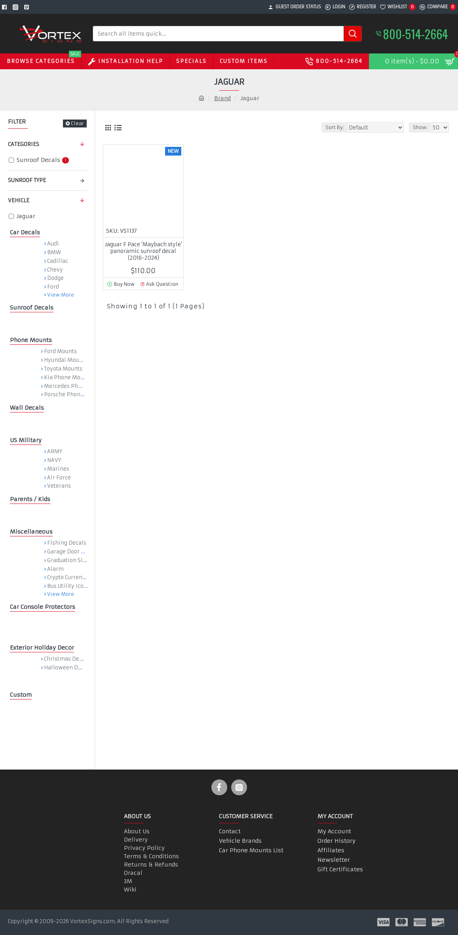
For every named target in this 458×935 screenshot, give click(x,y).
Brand (222, 98)
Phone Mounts (31, 340)
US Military (26, 440)
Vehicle (18, 200)
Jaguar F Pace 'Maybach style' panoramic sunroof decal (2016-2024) (143, 251)
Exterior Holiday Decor (42, 647)
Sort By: (340, 127)
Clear (77, 123)
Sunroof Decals (31, 307)
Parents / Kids (30, 499)
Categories (23, 144)
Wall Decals (27, 407)
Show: (421, 127)
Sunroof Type (27, 180)
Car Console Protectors (42, 606)
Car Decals (25, 232)
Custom (21, 694)
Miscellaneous (31, 531)
